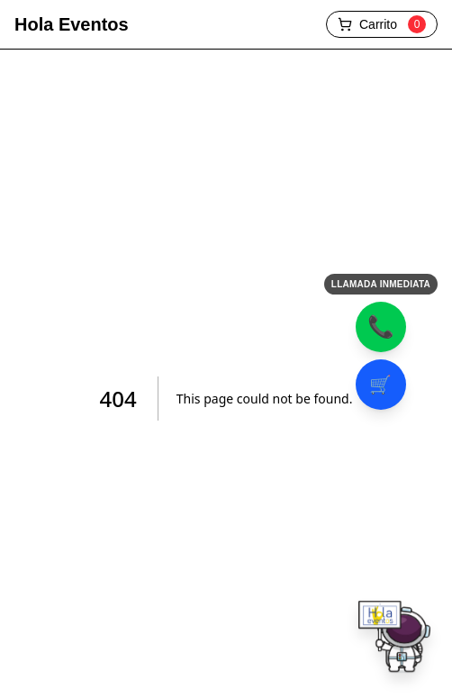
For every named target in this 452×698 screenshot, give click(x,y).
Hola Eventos (71, 24)
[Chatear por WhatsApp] (394, 640)
